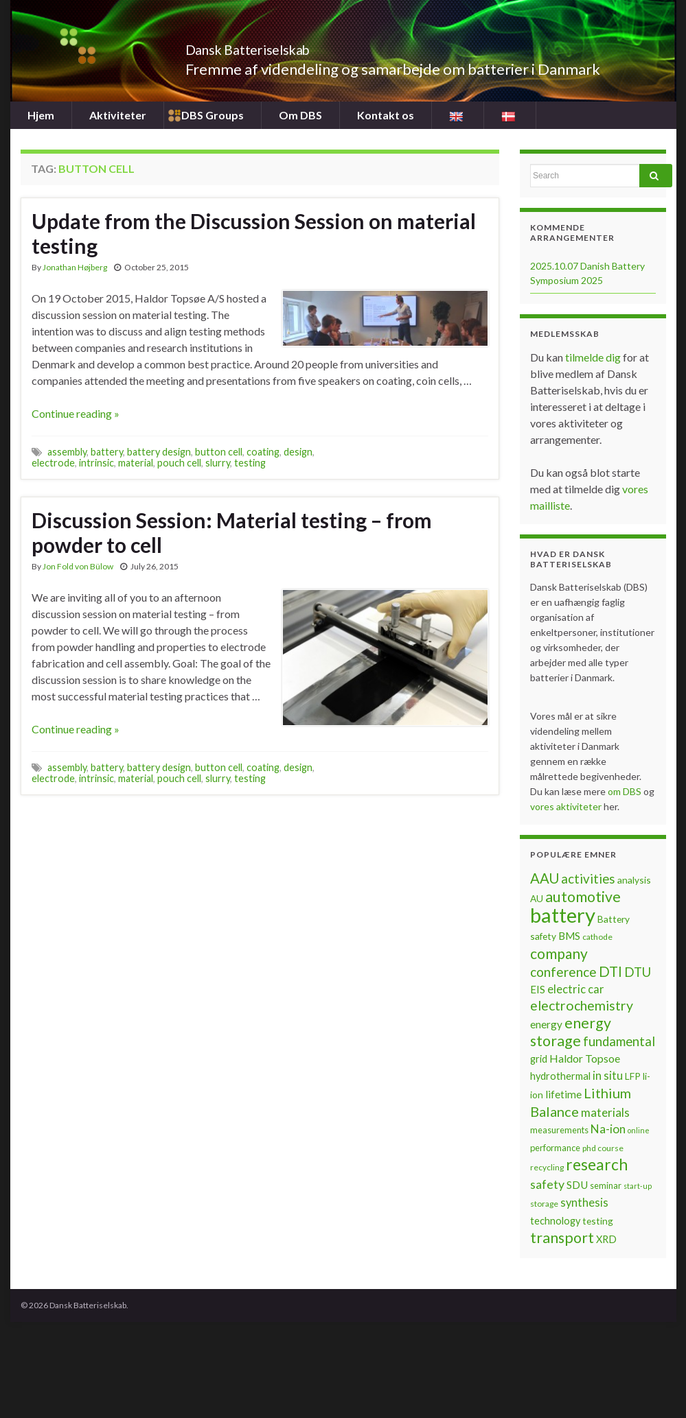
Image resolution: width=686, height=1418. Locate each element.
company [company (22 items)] (559, 953)
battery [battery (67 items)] (562, 915)
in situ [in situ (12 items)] (608, 1076)
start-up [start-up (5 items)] (638, 1185)
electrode (53, 463)
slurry (217, 463)
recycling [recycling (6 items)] (547, 1167)
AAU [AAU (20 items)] (544, 878)
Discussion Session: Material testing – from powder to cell (232, 532)
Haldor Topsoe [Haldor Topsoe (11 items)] (584, 1058)
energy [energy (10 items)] (546, 1024)
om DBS (625, 791)
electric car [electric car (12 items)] (575, 989)
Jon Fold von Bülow (78, 566)
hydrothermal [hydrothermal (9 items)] (560, 1076)
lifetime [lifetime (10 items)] (563, 1094)
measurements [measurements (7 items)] (559, 1129)
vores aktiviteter (567, 806)
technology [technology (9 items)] (555, 1221)
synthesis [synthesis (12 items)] (584, 1202)
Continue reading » (75, 413)
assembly (67, 452)
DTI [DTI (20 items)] (610, 971)
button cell (218, 452)
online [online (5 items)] (639, 1130)
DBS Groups (212, 114)
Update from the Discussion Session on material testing (254, 233)
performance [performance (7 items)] (555, 1147)
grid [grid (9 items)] (538, 1059)
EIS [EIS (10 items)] (537, 989)
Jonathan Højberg (75, 267)
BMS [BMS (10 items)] (569, 936)
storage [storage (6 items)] (544, 1203)
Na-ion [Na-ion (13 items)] (608, 1129)
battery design (159, 452)
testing (250, 463)
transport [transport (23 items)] (562, 1237)
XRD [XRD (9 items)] (606, 1239)
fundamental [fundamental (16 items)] (619, 1041)
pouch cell (179, 463)
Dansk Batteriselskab (278, 46)
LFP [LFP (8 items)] (633, 1076)
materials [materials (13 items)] (605, 1112)
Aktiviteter (117, 114)
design (298, 452)
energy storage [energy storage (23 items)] (570, 1032)
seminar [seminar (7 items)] (605, 1185)
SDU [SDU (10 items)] (577, 1185)
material (135, 463)
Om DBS (299, 114)
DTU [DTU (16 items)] (637, 972)
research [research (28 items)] (597, 1164)
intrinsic (96, 463)
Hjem (40, 114)
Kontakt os (384, 114)
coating (263, 452)
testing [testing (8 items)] (597, 1221)
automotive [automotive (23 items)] (583, 897)
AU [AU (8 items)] (536, 898)
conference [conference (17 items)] (563, 972)
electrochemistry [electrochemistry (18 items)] (581, 1005)
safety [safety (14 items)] (547, 1184)
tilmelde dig (594, 357)
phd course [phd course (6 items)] (603, 1148)
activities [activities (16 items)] (588, 878)
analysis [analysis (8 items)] (634, 880)
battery (107, 452)
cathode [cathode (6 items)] (597, 937)
